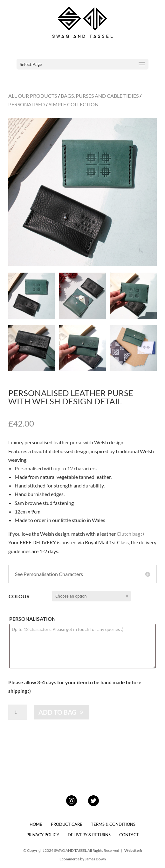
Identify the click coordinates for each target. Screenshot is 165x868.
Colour (19, 596)
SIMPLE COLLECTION (74, 104)
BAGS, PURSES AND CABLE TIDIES (100, 96)
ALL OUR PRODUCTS (32, 96)
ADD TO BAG (57, 712)
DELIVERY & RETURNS (89, 834)
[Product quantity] (17, 712)
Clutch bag (128, 534)
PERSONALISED (26, 104)
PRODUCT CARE (66, 824)
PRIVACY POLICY (42, 834)
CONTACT (129, 834)
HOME (36, 824)
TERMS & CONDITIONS (113, 824)
